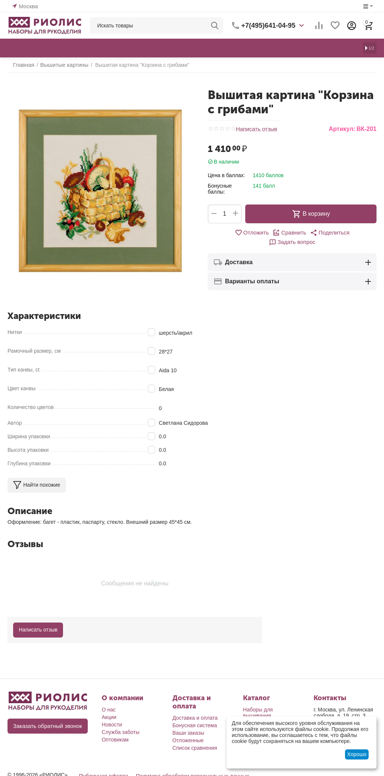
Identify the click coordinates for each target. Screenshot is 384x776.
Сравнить (266, 232)
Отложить (229, 232)
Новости (112, 725)
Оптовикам (115, 740)
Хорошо (357, 754)
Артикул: (342, 129)
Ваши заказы (188, 733)
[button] (304, 232)
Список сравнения (194, 748)
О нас (109, 710)
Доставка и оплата (195, 718)
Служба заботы (121, 732)
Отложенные (188, 740)
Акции (109, 717)
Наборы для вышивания (258, 713)
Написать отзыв (255, 129)
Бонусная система (194, 725)
